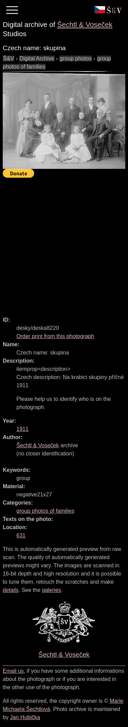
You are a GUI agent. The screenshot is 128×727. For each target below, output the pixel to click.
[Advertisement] (64, 244)
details (10, 590)
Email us (13, 671)
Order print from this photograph (55, 336)
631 (21, 535)
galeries (51, 590)
